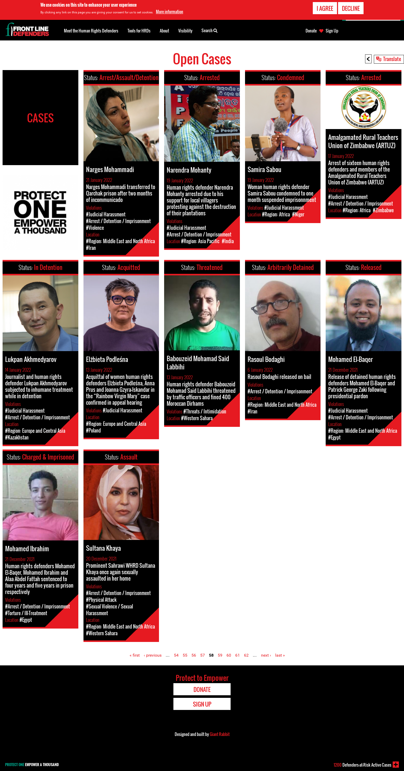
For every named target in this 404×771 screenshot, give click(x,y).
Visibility (185, 31)
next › (266, 655)
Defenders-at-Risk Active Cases (362, 765)
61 (237, 655)
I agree (325, 8)
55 (185, 655)
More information (169, 12)
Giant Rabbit (220, 734)
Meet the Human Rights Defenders (91, 31)
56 (193, 655)
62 (246, 655)
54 (176, 655)
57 (202, 655)
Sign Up (332, 30)
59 (220, 655)
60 (228, 655)
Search (209, 30)
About (164, 31)
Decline (351, 8)
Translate (392, 58)
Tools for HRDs (139, 31)
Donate (311, 30)
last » (280, 655)
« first (135, 655)
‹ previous (153, 655)
